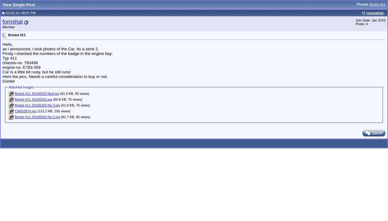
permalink (375, 13)
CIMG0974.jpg (25, 111)
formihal (12, 21)
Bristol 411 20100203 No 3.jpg (37, 105)
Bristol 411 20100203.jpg (33, 99)
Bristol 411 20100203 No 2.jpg (37, 117)
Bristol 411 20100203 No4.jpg (37, 93)
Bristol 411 (378, 4)
